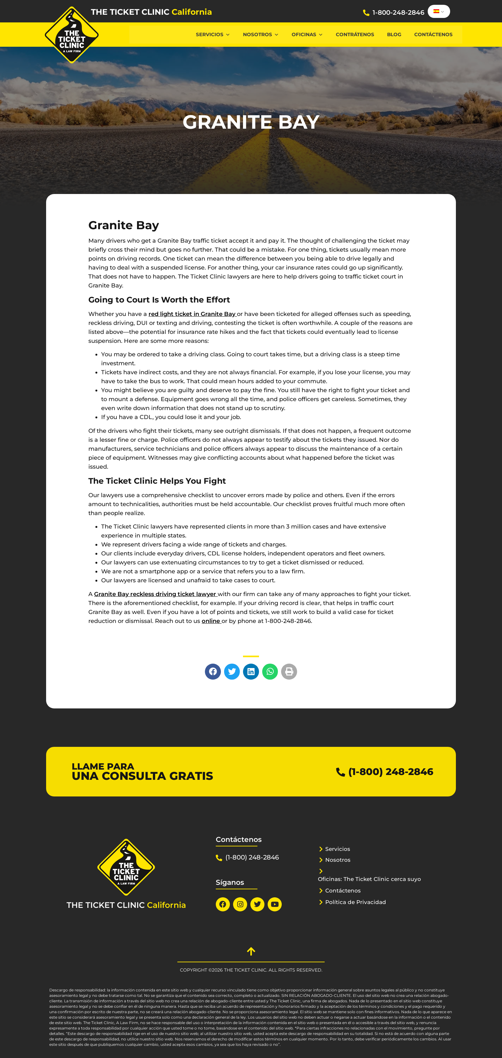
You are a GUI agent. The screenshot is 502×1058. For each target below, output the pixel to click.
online (212, 621)
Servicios (213, 34)
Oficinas (307, 34)
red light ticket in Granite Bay (193, 314)
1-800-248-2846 (399, 12)
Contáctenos (433, 34)
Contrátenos (355, 34)
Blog (394, 34)
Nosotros (261, 34)
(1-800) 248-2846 (390, 772)
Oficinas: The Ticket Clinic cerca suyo (369, 879)
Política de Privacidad (355, 902)
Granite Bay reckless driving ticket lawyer (156, 594)
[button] (213, 672)
